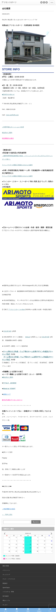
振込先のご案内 (7, 132)
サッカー (5, 605)
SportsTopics (6, 587)
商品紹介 (5, 583)
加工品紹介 (6, 596)
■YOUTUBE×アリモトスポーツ (12, 400)
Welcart (27, 337)
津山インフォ (6, 600)
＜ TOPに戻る (7, 514)
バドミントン (6, 570)
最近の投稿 (6, 566)
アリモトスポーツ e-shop (16, 309)
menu (51, 2)
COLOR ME (7, 331)
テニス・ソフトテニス (9, 579)
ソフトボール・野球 (8, 591)
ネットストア (6, 574)
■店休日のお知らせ (8, 94)
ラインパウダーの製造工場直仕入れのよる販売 (17, 165)
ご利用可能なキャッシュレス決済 (13, 127)
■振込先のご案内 (7, 377)
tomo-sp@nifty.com (12, 115)
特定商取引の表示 (8, 138)
